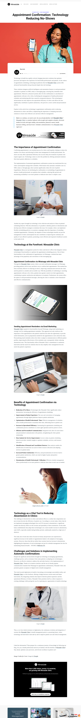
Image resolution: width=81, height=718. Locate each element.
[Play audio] (20, 73)
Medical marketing (44, 4)
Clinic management (34, 4)
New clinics (26, 4)
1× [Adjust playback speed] (57, 73)
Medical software (53, 4)
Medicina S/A (41, 545)
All (21, 4)
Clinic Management (44, 12)
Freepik (36, 656)
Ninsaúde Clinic (51, 83)
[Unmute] (60, 73)
